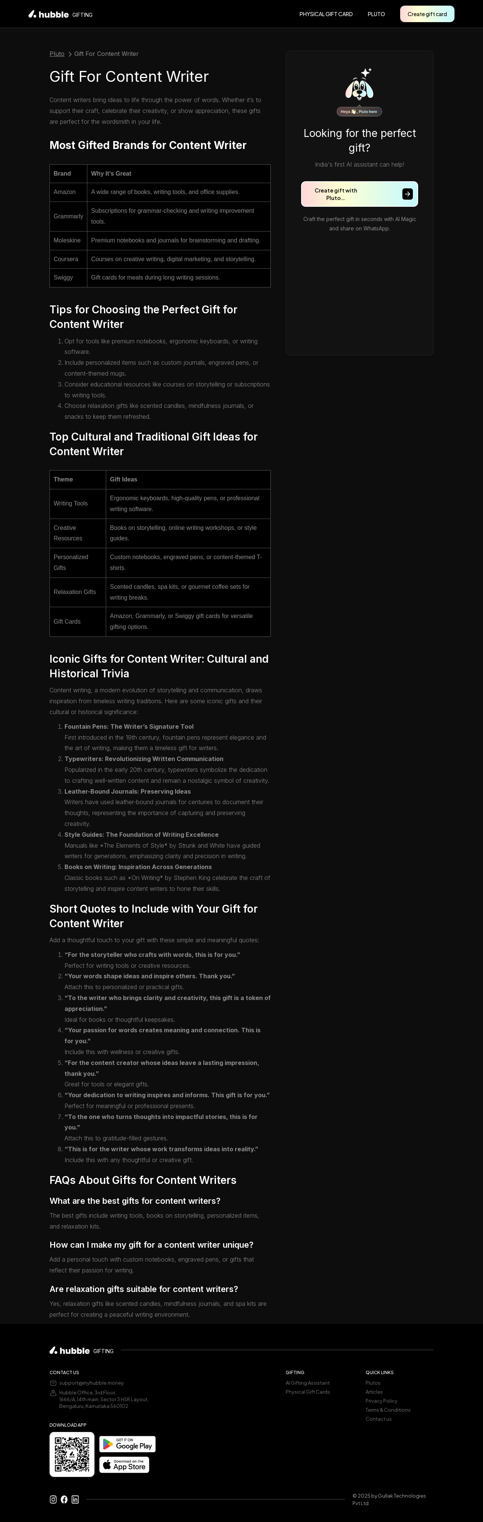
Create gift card (427, 14)
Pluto (57, 54)
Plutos (373, 1383)
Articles (374, 1392)
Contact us (379, 1419)
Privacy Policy (382, 1401)
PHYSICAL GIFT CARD (326, 14)
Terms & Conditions (388, 1410)
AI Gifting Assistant (308, 1383)
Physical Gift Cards (308, 1392)
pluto (376, 14)
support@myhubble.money (91, 1383)
